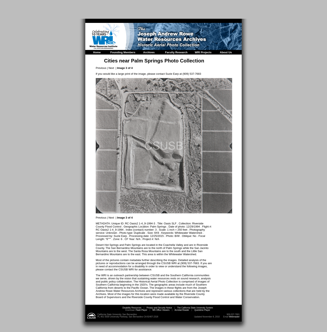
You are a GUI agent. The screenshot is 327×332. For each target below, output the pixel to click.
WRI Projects (203, 52)
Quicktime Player (202, 310)
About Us (226, 52)
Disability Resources (131, 308)
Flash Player (141, 310)
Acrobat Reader (182, 310)
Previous (101, 68)
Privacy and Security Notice (159, 308)
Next (111, 68)
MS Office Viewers (161, 310)
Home (97, 52)
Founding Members (122, 52)
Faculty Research (176, 52)
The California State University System (195, 308)
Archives (149, 52)
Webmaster (234, 317)
